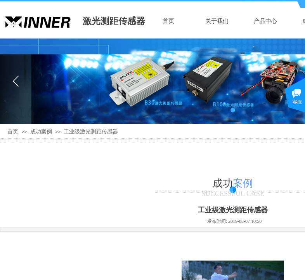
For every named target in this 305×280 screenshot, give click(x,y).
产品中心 (265, 21)
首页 (168, 21)
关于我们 (217, 21)
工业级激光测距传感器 (91, 132)
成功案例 (41, 132)
